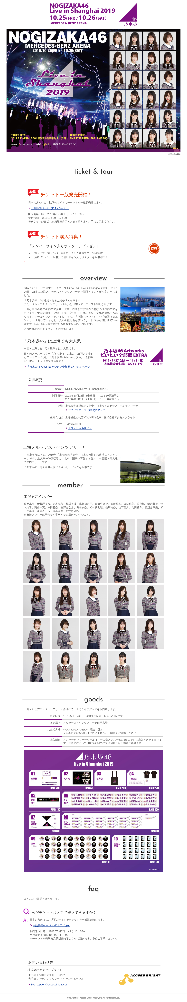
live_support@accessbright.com (49, 984)
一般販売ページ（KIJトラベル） (50, 208)
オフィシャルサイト (80, 428)
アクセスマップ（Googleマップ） (88, 410)
